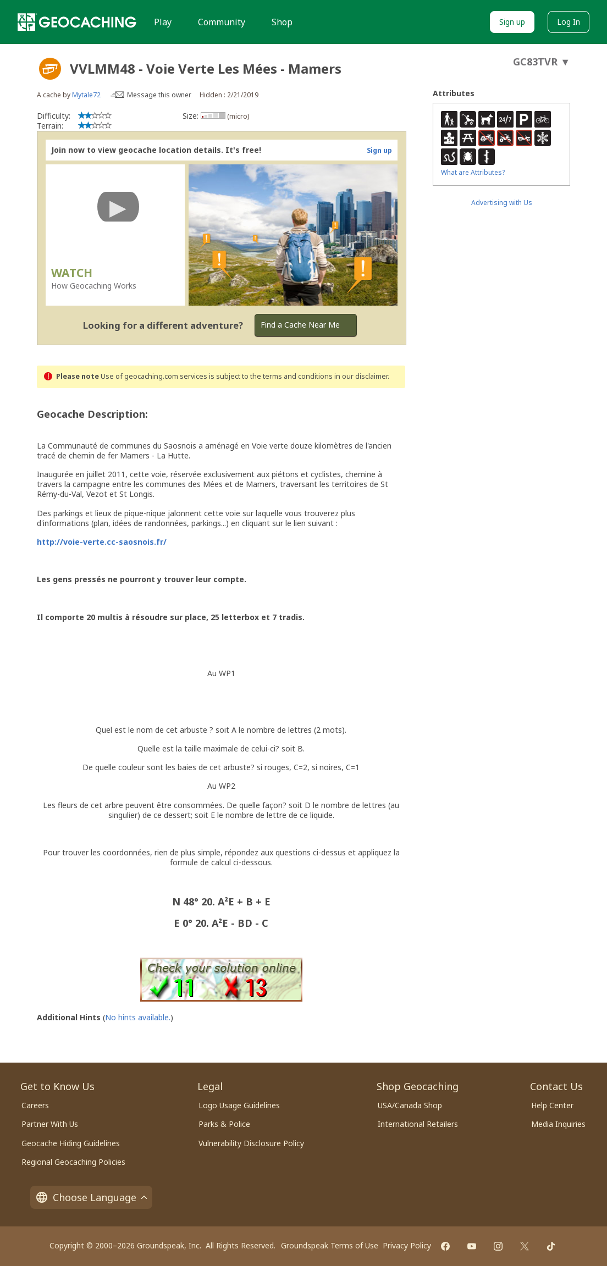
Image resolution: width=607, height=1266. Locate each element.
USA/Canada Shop (410, 1105)
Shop (282, 22)
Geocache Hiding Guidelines (70, 1143)
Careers (35, 1105)
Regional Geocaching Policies (73, 1162)
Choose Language (91, 1197)
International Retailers (418, 1124)
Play (163, 22)
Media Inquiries (558, 1124)
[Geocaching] (77, 22)
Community (221, 22)
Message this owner (159, 94)
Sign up (512, 21)
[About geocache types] (50, 69)
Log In (568, 21)
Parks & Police (224, 1124)
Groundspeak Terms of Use (329, 1245)
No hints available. (137, 1017)
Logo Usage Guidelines (239, 1105)
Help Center (552, 1105)
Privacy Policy (407, 1245)
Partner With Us (49, 1124)
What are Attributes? (473, 172)
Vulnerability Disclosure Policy (251, 1143)
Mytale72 (86, 94)
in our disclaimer (361, 376)
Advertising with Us (501, 202)
